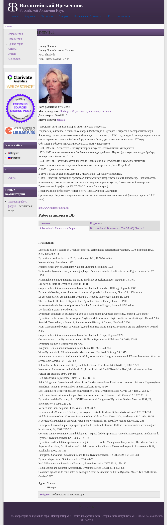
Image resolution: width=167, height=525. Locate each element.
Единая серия (15, 43)
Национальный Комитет (87, 16)
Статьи (12, 53)
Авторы (12, 48)
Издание (96, 223)
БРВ (109, 16)
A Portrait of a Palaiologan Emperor (58, 228)
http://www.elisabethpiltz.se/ (54, 207)
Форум (12, 177)
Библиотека (123, 16)
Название (45, 223)
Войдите (45, 494)
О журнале (30, 16)
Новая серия (15, 38)
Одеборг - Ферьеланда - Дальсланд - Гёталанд (86, 111)
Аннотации (14, 58)
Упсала (61, 119)
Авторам (64, 16)
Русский (14, 157)
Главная (14, 16)
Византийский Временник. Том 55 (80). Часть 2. (117, 228)
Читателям (47, 16)
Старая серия (15, 33)
